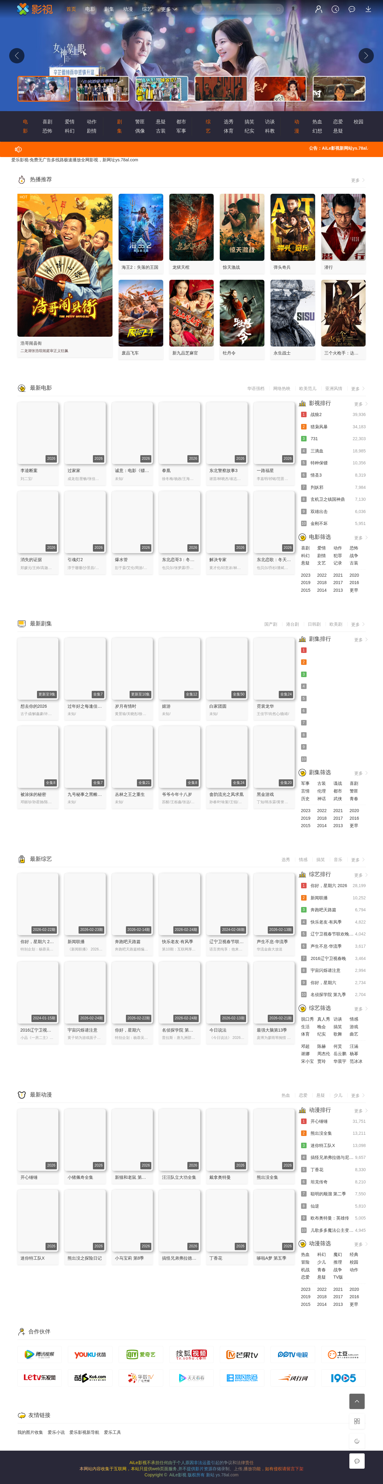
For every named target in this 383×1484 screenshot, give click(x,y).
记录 (337, 562)
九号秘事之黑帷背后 (87, 794)
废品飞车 (130, 352)
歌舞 (337, 1034)
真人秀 (323, 1019)
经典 (354, 1254)
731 (333, 439)
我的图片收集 (30, 1432)
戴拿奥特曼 (220, 1177)
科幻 (70, 130)
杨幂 (354, 1053)
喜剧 (47, 121)
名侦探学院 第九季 (179, 1030)
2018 (322, 582)
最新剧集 (41, 623)
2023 (306, 575)
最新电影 (41, 388)
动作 (92, 121)
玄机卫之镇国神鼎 (333, 500)
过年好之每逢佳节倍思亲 (91, 706)
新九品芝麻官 (185, 352)
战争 (354, 555)
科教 (270, 130)
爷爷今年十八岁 (177, 794)
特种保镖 (333, 463)
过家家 (74, 470)
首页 (71, 9)
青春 (354, 798)
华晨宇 (339, 1061)
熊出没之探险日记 (85, 1258)
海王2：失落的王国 (140, 267)
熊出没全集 (267, 1177)
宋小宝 (307, 1061)
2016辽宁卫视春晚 (38, 1030)
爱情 (70, 121)
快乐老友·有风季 (177, 941)
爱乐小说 (56, 1432)
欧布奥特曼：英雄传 (333, 1218)
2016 (354, 582)
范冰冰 (356, 1061)
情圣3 (333, 475)
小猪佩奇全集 (80, 1177)
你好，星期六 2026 (38, 941)
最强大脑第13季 (272, 1030)
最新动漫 (41, 1094)
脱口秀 (307, 1019)
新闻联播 (76, 941)
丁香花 (215, 1258)
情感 (303, 859)
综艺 (147, 9)
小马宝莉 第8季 (129, 1258)
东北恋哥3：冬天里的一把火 (189, 559)
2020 (354, 575)
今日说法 (217, 1030)
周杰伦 (323, 1053)
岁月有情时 (125, 706)
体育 (229, 130)
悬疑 (161, 121)
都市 (181, 121)
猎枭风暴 (333, 427)
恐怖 (47, 130)
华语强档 (255, 388)
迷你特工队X (32, 1258)
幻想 (317, 130)
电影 (90, 9)
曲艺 (354, 1034)
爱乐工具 (112, 1432)
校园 (358, 121)
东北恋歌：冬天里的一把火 (282, 559)
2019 (306, 582)
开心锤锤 (29, 1177)
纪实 (249, 130)
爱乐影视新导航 (84, 1432)
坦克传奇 (333, 1182)
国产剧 (270, 624)
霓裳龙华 (265, 706)
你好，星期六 (128, 1030)
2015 (306, 590)
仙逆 (333, 1206)
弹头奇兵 (282, 267)
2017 (338, 582)
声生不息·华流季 (272, 941)
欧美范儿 (307, 388)
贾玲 (321, 1061)
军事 (181, 130)
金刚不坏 (333, 524)
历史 (305, 798)
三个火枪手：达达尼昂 (345, 352)
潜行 (328, 267)
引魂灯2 (75, 559)
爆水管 (121, 559)
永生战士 (282, 352)
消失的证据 (31, 559)
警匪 (140, 121)
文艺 (321, 562)
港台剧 (292, 624)
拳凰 (166, 470)
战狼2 (333, 415)
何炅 (337, 1046)
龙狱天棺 (181, 267)
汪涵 (354, 1046)
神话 (321, 798)
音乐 (338, 859)
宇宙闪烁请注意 (83, 1030)
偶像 (140, 130)
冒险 (305, 1262)
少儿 (338, 1095)
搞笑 (249, 121)
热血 (317, 121)
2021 (338, 575)
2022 (322, 575)
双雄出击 (333, 512)
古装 (161, 130)
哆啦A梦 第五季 (271, 1258)
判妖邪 (333, 488)
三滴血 (333, 451)
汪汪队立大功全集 (179, 1177)
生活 (305, 1026)
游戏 (354, 1026)
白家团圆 (217, 706)
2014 (322, 590)
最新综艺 (41, 859)
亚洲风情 (333, 388)
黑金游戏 (265, 794)
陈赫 (321, 1046)
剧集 (109, 9)
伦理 (321, 791)
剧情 (92, 130)
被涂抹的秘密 (33, 794)
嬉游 (166, 706)
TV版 (338, 1277)
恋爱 (338, 121)
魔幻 (337, 1254)
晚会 (321, 1026)
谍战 (337, 783)
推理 (337, 1262)
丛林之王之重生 (130, 794)
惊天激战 (231, 267)
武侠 (337, 798)
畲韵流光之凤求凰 (226, 794)
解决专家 (217, 559)
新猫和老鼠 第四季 (132, 1177)
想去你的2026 (33, 706)
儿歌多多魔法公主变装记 (333, 1230)
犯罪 (337, 555)
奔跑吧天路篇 (128, 941)
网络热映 (281, 388)
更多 (169, 9)
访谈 (270, 121)
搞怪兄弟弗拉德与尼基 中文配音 (192, 1258)
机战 (305, 1269)
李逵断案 (29, 470)
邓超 (305, 1046)
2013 (338, 590)
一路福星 (265, 470)
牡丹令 (229, 352)
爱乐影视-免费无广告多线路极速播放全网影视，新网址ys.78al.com (74, 159)
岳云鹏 (339, 1053)
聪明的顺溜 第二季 (333, 1194)
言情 (305, 791)
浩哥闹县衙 (31, 343)
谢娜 (305, 1053)
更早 (354, 590)
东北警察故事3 (223, 470)
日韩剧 (314, 624)
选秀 (229, 121)
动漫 (128, 9)
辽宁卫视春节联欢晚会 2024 (236, 941)
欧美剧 (336, 624)
